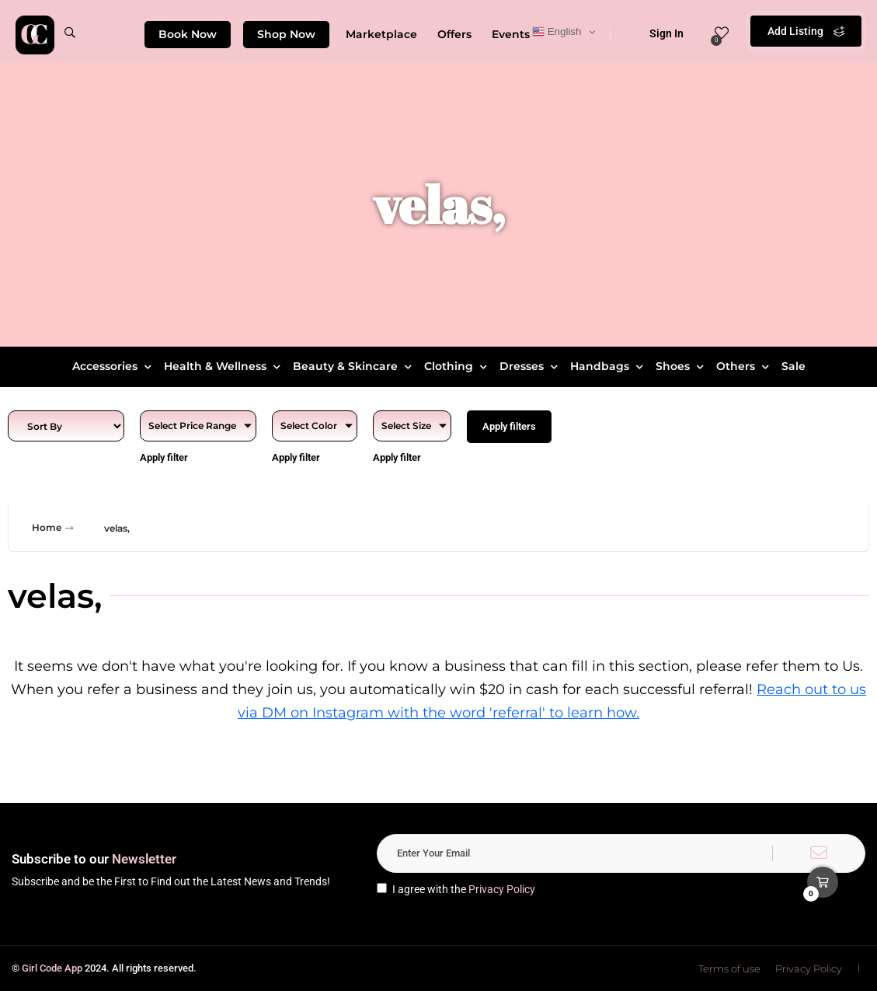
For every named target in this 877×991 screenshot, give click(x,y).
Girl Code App (52, 968)
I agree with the (456, 889)
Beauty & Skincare (354, 366)
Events (511, 34)
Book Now (187, 34)
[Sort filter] (66, 425)
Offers (454, 34)
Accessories (113, 366)
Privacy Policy (501, 889)
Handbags (608, 366)
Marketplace (381, 34)
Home (54, 528)
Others (744, 366)
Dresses (530, 366)
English (556, 32)
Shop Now (286, 34)
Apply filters (509, 426)
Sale (793, 366)
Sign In (656, 33)
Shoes (682, 366)
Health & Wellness (224, 366)
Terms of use (729, 968)
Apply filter (164, 457)
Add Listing (805, 31)
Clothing (457, 366)
